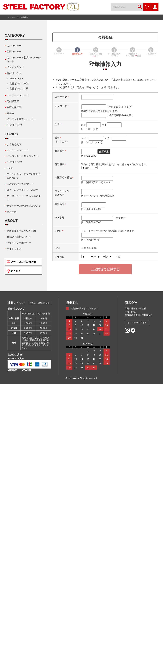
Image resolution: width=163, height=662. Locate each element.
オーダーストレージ (18, 95)
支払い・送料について (19, 236)
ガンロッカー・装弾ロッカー (22, 156)
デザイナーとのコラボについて (24, 205)
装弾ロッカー (14, 51)
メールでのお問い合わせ (23, 261)
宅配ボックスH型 (19, 83)
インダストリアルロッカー (21, 119)
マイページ (154, 7)
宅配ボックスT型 (19, 88)
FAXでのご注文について (20, 184)
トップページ (13, 17)
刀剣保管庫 (13, 101)
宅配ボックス (14, 73)
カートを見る (147, 7)
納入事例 (11, 211)
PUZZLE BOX (14, 125)
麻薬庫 (10, 113)
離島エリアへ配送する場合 (35, 343)
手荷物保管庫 (14, 107)
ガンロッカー (14, 45)
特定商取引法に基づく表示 (21, 230)
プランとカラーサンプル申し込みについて (24, 176)
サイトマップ (14, 248)
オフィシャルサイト (137, 322)
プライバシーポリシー (19, 242)
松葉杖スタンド (15, 67)
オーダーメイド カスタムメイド (24, 198)
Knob (9, 168)
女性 (94, 248)
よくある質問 (14, 144)
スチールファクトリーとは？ (22, 190)
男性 (86, 248)
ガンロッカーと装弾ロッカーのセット (24, 59)
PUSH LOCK (16, 78)
